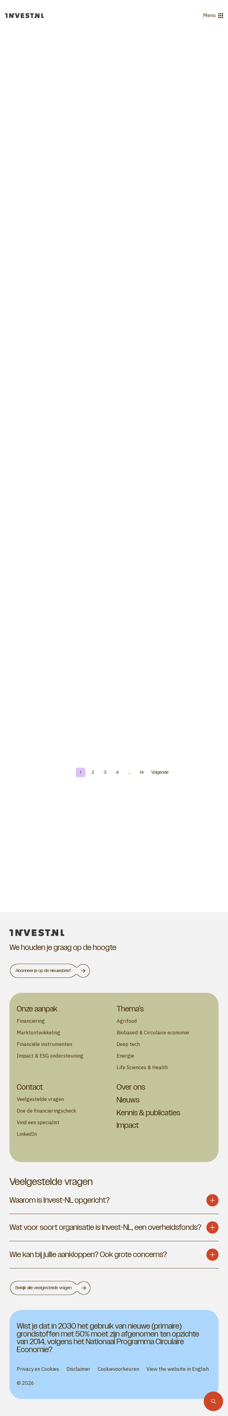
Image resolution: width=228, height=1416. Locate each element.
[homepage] (114, 932)
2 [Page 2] (93, 772)
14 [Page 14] (142, 772)
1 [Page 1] (80, 772)
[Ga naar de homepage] (24, 15)
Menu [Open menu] (213, 15)
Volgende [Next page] (160, 772)
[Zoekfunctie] (213, 1401)
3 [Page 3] (105, 772)
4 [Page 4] (117, 772)
